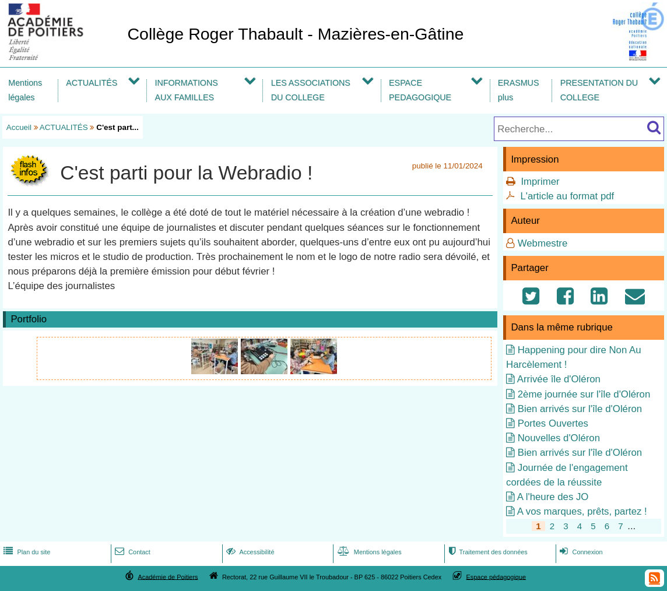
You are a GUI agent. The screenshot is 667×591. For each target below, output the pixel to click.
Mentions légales (25, 90)
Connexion (579, 551)
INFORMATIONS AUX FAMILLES (186, 90)
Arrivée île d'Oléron (559, 379)
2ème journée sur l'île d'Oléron (584, 394)
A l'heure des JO (553, 496)
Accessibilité (249, 551)
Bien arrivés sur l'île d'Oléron (580, 408)
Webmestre (543, 243)
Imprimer (540, 181)
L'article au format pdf (567, 196)
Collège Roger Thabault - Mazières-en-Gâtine (295, 33)
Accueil (18, 127)
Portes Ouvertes (553, 423)
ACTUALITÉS (91, 82)
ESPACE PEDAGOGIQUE (420, 90)
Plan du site (25, 551)
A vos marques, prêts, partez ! (582, 511)
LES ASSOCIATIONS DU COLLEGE (310, 90)
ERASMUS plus (518, 90)
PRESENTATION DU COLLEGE (599, 90)
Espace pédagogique (496, 576)
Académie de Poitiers (168, 576)
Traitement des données (486, 551)
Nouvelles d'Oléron (559, 438)
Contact (131, 551)
